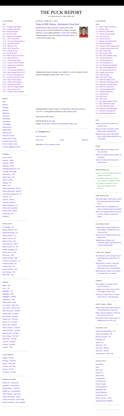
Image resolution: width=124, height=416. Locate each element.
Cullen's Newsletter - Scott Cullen (13, 399)
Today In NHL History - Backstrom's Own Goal (57, 24)
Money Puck (100, 375)
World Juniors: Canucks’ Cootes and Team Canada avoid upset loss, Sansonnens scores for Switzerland (108, 265)
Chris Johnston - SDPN (10, 244)
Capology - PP (100, 339)
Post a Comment (41, 136)
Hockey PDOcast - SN (9, 230)
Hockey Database (101, 392)
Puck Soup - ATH (8, 255)
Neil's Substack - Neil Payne (11, 394)
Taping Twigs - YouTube (10, 313)
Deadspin (5, 107)
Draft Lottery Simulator (10, 208)
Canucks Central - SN (9, 263)
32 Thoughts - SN (8, 227)
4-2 (42, 111)
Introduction (100, 364)
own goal (45, 33)
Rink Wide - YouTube (9, 339)
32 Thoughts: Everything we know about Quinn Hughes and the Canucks (107, 185)
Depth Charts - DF (8, 177)
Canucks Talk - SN (8, 266)
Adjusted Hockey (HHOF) (104, 401)
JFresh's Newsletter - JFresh (11, 397)
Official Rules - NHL (9, 302)
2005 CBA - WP (101, 345)
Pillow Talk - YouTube (9, 325)
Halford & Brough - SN (10, 233)
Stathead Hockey (101, 389)
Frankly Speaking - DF (9, 249)
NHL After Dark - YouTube (11, 311)
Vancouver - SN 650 (9, 372)
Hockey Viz (99, 373)
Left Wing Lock (101, 381)
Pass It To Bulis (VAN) (9, 144)
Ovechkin (72, 72)
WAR (97, 367)
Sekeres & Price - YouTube (11, 327)
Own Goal (46, 123)
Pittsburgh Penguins (68, 35)
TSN (4, 102)
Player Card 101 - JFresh (104, 398)
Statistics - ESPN (8, 160)
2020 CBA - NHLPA (102, 351)
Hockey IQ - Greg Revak (10, 383)
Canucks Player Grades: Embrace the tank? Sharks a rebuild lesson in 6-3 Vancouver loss (108, 229)
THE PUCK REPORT (61, 12)
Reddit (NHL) (6, 130)
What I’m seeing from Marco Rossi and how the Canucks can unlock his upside (108, 214)
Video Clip (73, 123)
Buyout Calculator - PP (103, 337)
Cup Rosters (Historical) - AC (12, 194)
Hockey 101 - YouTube (9, 322)
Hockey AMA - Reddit (9, 211)
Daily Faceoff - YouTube (10, 333)
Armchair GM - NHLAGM (104, 353)
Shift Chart (99, 370)
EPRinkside (6, 119)
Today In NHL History (59, 123)
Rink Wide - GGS (8, 275)
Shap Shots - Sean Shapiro (10, 385)
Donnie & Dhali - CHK (10, 258)
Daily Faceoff (6, 127)
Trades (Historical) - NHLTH (11, 191)
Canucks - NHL (7, 347)
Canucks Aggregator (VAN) (11, 147)
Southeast (69, 111)
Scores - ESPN (7, 157)
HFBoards (5, 113)
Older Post (84, 140)
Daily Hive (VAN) (8, 135)
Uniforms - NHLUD (9, 202)
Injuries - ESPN (7, 180)
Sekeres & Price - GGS (9, 269)
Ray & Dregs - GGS (8, 272)
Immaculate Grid (7, 213)
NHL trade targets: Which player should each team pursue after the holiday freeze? (108, 201)
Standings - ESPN (8, 166)
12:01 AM (52, 121)
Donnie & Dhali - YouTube (11, 330)
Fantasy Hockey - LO (9, 235)
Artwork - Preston (8, 199)
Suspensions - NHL (8, 299)
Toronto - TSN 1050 (8, 366)
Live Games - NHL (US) (10, 305)
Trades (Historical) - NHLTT (11, 188)
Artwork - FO (6, 197)
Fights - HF (6, 285)
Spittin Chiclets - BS (9, 238)
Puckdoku (5, 216)
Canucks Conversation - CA (11, 261)
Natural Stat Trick (101, 395)
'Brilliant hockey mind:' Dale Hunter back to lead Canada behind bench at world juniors (108, 136)
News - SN (6, 288)
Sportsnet (5, 110)
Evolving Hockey (101, 387)
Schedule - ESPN (8, 163)
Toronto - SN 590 (8, 369)
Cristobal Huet (65, 33)
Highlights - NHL (8, 294)
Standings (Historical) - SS (11, 169)
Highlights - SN (7, 291)
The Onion (5, 116)
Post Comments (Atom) (52, 144)
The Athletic (6, 121)
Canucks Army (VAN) (9, 141)
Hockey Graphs (101, 384)
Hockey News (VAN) (9, 138)
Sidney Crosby (64, 75)
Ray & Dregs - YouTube (10, 336)
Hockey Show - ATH (9, 252)
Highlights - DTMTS (9, 297)
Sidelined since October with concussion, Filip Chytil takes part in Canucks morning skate (108, 242)
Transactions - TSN (8, 174)
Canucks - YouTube (8, 344)
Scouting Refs (100, 378)
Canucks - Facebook (9, 341)
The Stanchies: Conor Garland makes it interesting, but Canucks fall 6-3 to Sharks (108, 258)
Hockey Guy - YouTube (10, 319)
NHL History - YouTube (10, 316)
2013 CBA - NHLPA (102, 348)
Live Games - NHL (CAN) (11, 308)
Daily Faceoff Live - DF (10, 247)
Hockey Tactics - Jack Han (11, 388)
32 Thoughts (6, 124)
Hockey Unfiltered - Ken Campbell (13, 402)
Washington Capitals (57, 28)
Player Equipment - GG (10, 205)
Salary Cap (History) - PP (104, 334)
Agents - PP (99, 342)
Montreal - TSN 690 (9, 361)
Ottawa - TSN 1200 (8, 363)
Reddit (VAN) (6, 133)
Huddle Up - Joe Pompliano (11, 391)
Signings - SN (6, 183)
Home (62, 140)
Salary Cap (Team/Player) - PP (105, 331)
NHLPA (5, 105)
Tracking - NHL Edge (9, 171)
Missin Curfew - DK (9, 241)
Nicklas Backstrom (42, 30)
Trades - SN (6, 185)
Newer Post (39, 140)
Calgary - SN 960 (8, 358)
